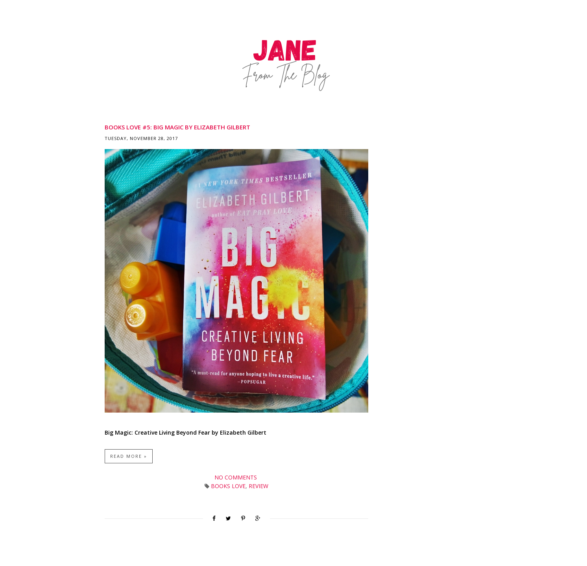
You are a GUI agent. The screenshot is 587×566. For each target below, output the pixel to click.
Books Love (228, 486)
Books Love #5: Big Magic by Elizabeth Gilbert (177, 127)
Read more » (128, 456)
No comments (236, 477)
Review (258, 486)
